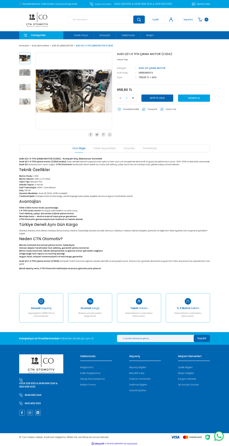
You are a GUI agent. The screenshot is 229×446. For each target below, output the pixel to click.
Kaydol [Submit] (202, 338)
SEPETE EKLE (157, 98)
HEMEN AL (194, 98)
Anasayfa (104, 35)
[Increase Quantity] (133, 98)
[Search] (106, 20)
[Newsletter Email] (155, 338)
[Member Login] (163, 20)
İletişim (150, 35)
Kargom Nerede (187, 378)
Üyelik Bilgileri (185, 367)
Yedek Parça (81, 35)
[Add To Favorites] (128, 109)
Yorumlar (129, 148)
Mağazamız (86, 367)
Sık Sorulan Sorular (188, 384)
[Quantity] (127, 98)
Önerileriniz (150, 148)
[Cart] (196, 20)
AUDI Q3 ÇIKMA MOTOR (152, 68)
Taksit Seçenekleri (104, 148)
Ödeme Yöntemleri (140, 378)
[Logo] (37, 19)
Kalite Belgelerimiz (90, 373)
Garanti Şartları (137, 390)
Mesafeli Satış (136, 373)
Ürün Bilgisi (78, 148)
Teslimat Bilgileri (138, 384)
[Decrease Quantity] (120, 98)
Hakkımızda (128, 35)
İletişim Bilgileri (186, 373)
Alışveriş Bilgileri (137, 367)
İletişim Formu (88, 384)
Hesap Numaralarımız (92, 378)
